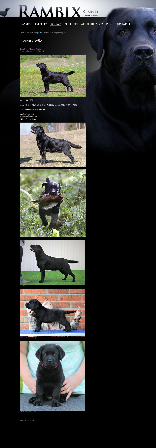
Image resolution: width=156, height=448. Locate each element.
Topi (29, 33)
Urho (34, 33)
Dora (59, 33)
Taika (65, 33)
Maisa (46, 33)
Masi (23, 33)
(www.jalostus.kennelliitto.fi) (32, 51)
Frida (53, 33)
